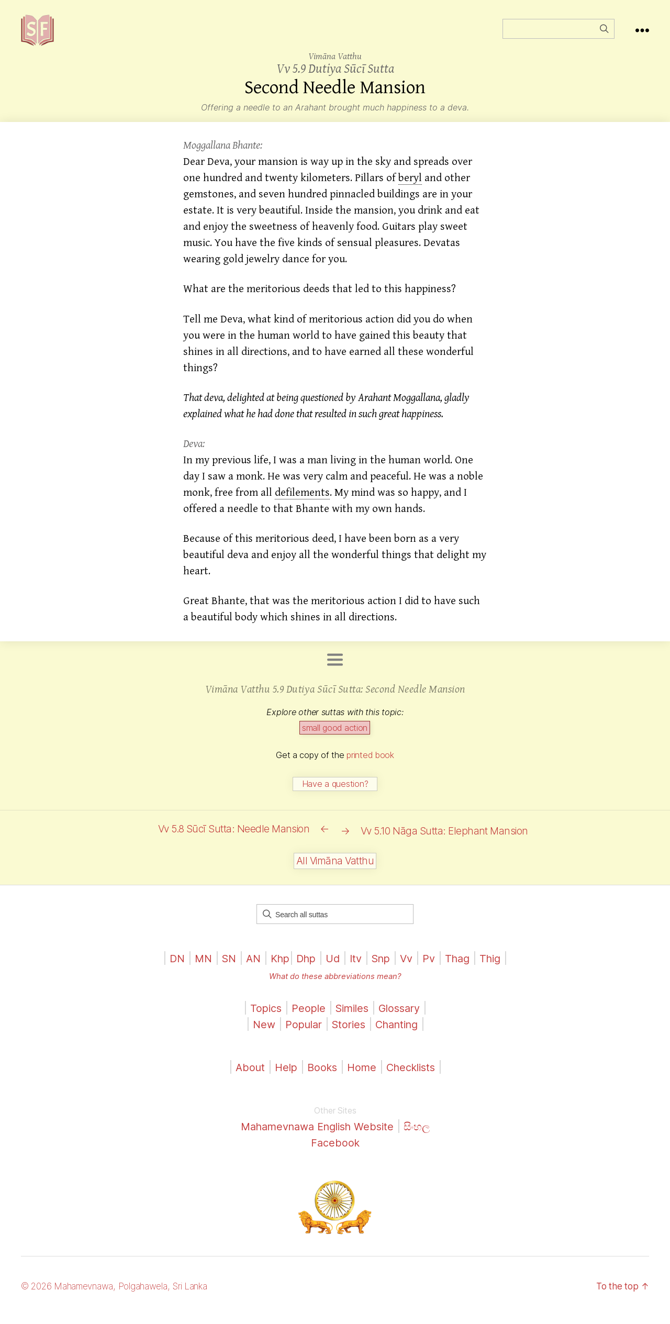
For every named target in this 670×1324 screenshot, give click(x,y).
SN (222, 967)
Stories (348, 1033)
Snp (383, 967)
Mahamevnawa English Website (316, 1134)
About (246, 1075)
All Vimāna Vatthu (335, 870)
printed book (370, 770)
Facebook (335, 1151)
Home (361, 1075)
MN (195, 967)
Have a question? (335, 799)
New (258, 1033)
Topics (261, 1016)
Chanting (399, 1033)
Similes (352, 1016)
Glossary (403, 1016)
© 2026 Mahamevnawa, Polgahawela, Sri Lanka (121, 1294)
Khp (276, 967)
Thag (464, 967)
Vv (411, 967)
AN (248, 967)
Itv (356, 967)
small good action (334, 743)
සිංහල (423, 1134)
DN (168, 967)
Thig (498, 967)
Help (282, 1075)
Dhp (304, 967)
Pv (434, 967)
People (305, 1016)
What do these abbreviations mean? (335, 984)
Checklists (414, 1075)
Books (320, 1075)
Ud (332, 967)
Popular (300, 1033)
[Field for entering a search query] (558, 37)
